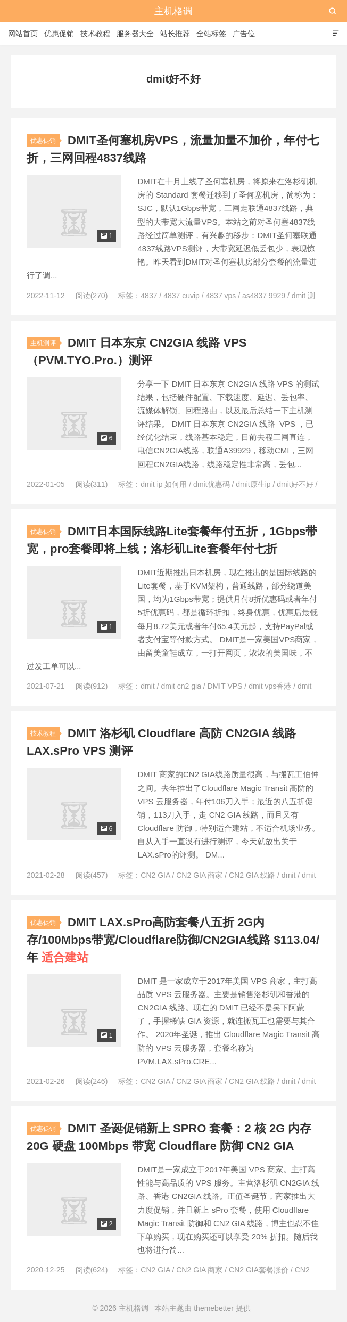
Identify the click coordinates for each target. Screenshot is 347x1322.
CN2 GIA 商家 (199, 875)
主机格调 (173, 11)
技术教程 (95, 33)
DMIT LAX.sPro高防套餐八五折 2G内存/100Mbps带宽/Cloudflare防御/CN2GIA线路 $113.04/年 (173, 940)
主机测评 (43, 343)
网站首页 (23, 33)
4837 (149, 295)
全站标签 (211, 33)
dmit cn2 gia (181, 686)
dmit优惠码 (211, 484)
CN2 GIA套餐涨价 (258, 1270)
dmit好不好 (295, 484)
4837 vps (221, 295)
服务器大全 (135, 33)
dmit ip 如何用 (164, 484)
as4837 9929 (263, 295)
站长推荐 (175, 33)
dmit (147, 686)
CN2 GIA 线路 (252, 875)
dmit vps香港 (270, 686)
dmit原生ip (253, 484)
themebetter (214, 1308)
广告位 (244, 33)
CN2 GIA (155, 875)
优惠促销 (59, 33)
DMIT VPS (225, 686)
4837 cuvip (181, 295)
